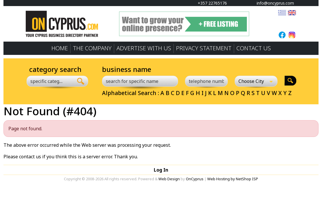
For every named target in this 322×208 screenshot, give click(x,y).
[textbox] (46, 81)
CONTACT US (253, 48)
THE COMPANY (92, 48)
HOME (59, 48)
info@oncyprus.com (272, 3)
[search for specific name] (140, 81)
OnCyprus (194, 178)
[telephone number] (206, 81)
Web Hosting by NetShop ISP (232, 178)
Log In (161, 170)
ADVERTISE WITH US (143, 48)
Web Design (169, 178)
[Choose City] (256, 81)
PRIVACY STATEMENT (204, 48)
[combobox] (50, 81)
